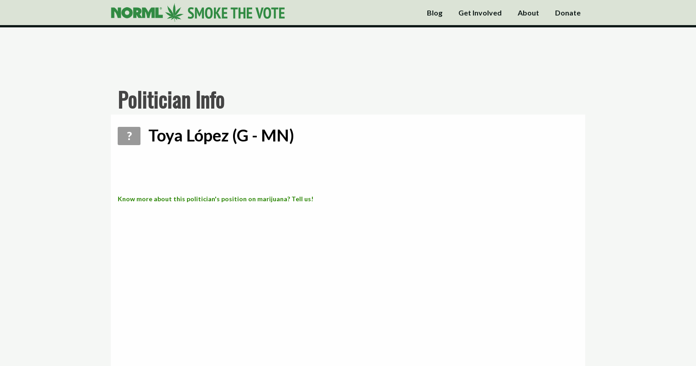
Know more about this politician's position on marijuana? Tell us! (215, 199)
